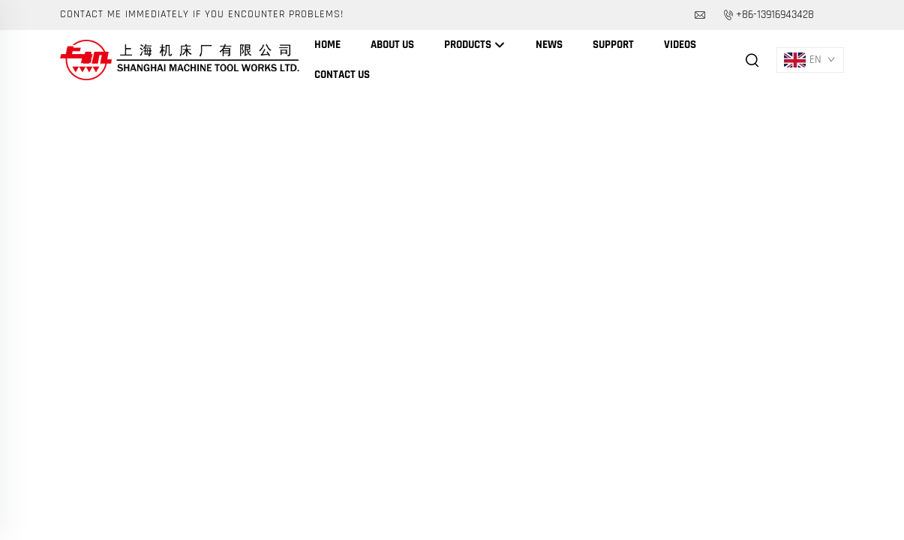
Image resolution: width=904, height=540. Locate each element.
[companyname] (179, 60)
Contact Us (342, 75)
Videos (680, 45)
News (549, 45)
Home (327, 45)
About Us (392, 45)
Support (613, 45)
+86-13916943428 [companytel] (775, 15)
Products (475, 45)
